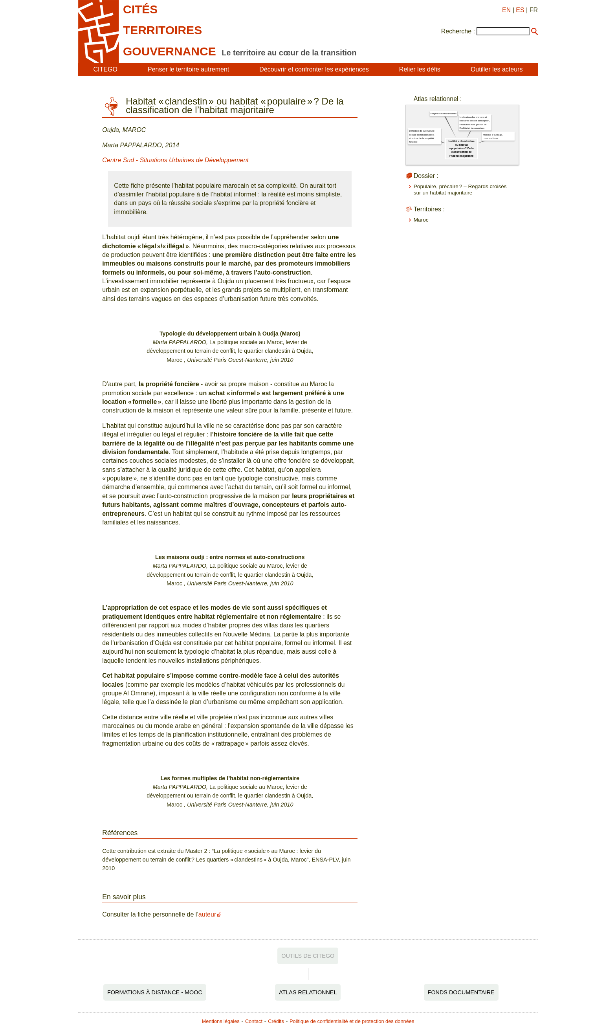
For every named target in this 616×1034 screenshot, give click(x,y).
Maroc (421, 220)
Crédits (276, 1021)
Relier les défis (419, 69)
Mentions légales (221, 1021)
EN (506, 10)
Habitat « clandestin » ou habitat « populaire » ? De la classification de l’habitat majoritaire (461, 148)
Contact (253, 1021)
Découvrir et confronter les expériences (313, 69)
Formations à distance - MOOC (154, 992)
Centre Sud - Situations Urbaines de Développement (175, 160)
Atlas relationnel (308, 992)
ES (520, 10)
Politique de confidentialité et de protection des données (352, 1021)
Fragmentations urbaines (443, 113)
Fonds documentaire (461, 992)
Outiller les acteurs (497, 69)
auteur (207, 914)
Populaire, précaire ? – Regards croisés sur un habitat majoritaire (460, 189)
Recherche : (458, 31)
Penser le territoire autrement (188, 69)
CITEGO (105, 69)
